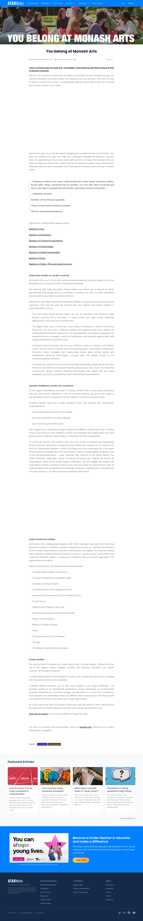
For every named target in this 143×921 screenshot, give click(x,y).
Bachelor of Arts (36, 229)
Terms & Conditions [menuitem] (26, 913)
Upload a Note (78, 885)
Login (123, 3)
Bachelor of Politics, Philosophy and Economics (50, 264)
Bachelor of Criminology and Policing (46, 240)
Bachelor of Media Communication (44, 252)
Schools (108, 892)
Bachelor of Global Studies (41, 246)
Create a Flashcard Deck (81, 889)
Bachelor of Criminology (40, 234)
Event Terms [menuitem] (40, 913)
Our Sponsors (110, 885)
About (108, 881)
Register (131, 3)
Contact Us (109, 900)
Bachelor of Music (37, 258)
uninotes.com (86, 727)
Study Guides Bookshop (48, 885)
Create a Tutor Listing (80, 892)
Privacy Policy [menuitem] (12, 913)
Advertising (109, 889)
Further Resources (48, 881)
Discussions (44, 896)
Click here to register (38, 713)
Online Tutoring (45, 892)
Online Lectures (45, 903)
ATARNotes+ (44, 889)
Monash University (40, 70)
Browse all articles (127, 818)
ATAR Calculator (45, 900)
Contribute (78, 881)
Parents (108, 896)
